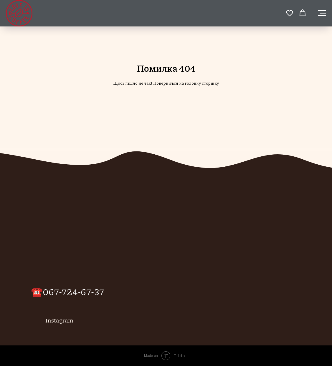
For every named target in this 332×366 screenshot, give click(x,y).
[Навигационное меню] (322, 13)
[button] (289, 12)
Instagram (59, 320)
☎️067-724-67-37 (67, 291)
